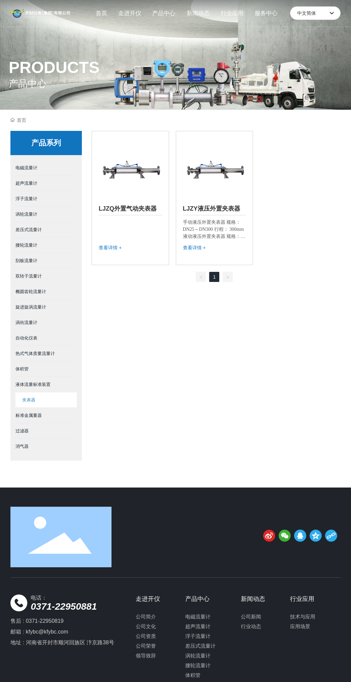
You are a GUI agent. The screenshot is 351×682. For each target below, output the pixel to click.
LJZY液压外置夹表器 (211, 208)
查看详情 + (110, 247)
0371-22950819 (45, 621)
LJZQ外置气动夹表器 (128, 208)
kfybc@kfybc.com (47, 632)
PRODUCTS (54, 67)
